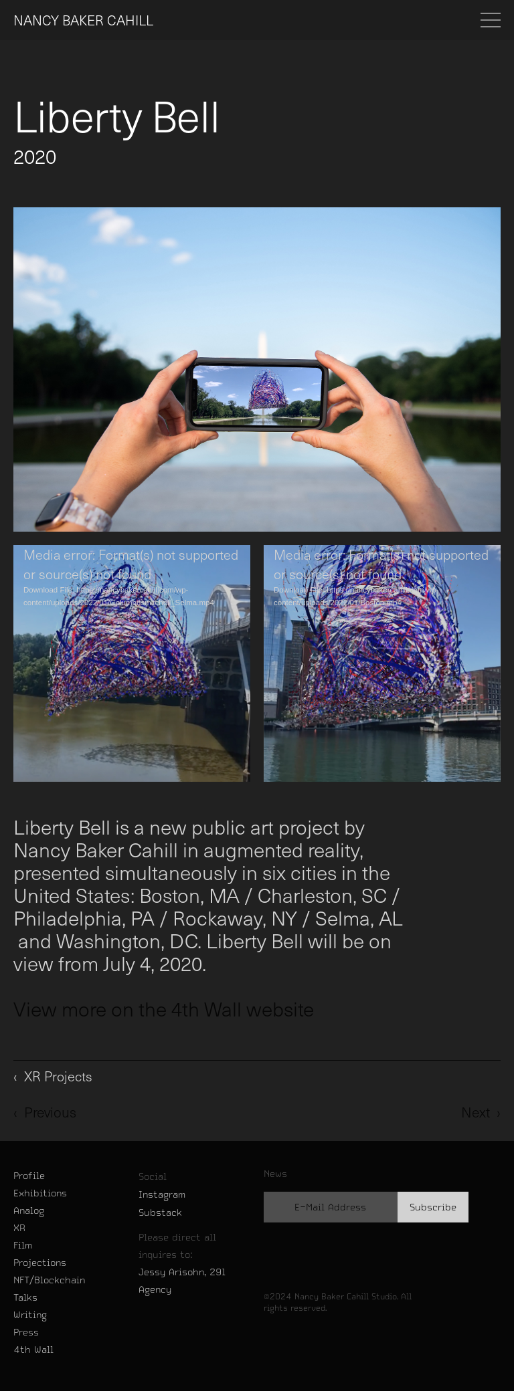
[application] (131, 663)
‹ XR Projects (52, 1076)
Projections (39, 1263)
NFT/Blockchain (49, 1280)
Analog (28, 1210)
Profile (29, 1176)
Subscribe (433, 1207)
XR (19, 1228)
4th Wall (33, 1350)
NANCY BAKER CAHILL (83, 20)
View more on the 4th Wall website (163, 1008)
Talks (25, 1297)
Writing (30, 1315)
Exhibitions (40, 1193)
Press (26, 1332)
